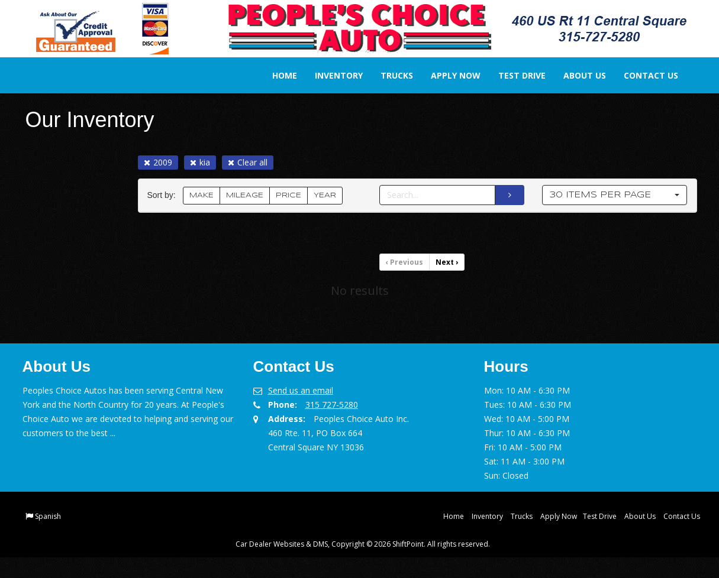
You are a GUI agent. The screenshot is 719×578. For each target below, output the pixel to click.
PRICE (288, 195)
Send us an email (300, 390)
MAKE (201, 195)
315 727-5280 (331, 404)
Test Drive (514, 75)
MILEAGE (244, 195)
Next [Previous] (447, 262)
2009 (158, 162)
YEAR (325, 195)
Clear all (247, 162)
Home (277, 75)
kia (200, 162)
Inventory (331, 75)
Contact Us (643, 75)
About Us (577, 75)
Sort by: (163, 195)
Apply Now (448, 75)
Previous (404, 262)
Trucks (389, 75)
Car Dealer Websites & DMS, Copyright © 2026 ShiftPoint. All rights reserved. (363, 544)
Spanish (48, 516)
